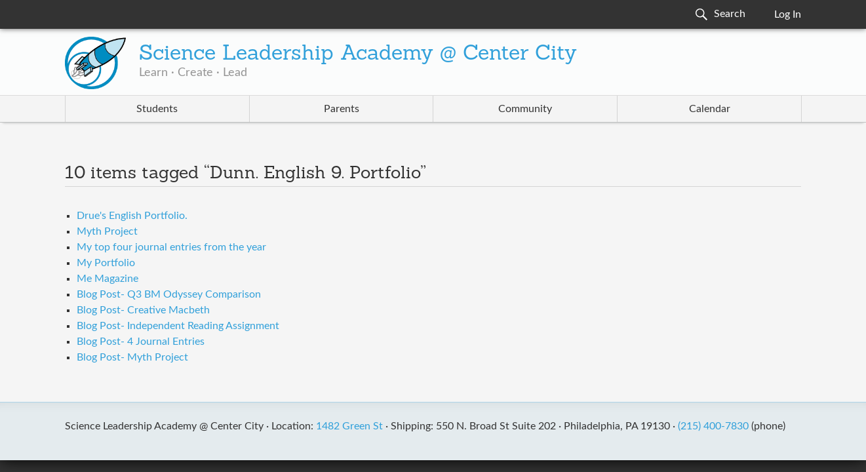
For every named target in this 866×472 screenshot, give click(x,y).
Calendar (709, 109)
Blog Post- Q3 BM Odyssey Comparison (169, 294)
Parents (341, 109)
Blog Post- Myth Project (132, 357)
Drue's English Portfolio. (132, 215)
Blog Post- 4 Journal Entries (141, 341)
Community (525, 109)
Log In (787, 14)
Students (157, 109)
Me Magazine (107, 278)
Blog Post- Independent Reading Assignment (178, 326)
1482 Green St (349, 426)
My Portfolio (106, 263)
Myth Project (107, 231)
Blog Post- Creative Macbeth (143, 310)
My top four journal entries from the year (171, 247)
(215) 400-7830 (713, 426)
